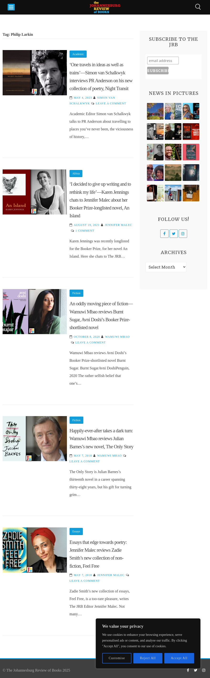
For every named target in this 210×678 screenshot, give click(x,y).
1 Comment (84, 230)
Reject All (148, 658)
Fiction (76, 293)
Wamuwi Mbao (117, 336)
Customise (117, 658)
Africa (76, 173)
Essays (76, 531)
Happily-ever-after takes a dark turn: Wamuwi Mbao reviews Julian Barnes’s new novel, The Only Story (101, 438)
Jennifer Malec (118, 225)
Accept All (179, 658)
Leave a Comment (111, 103)
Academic (78, 54)
